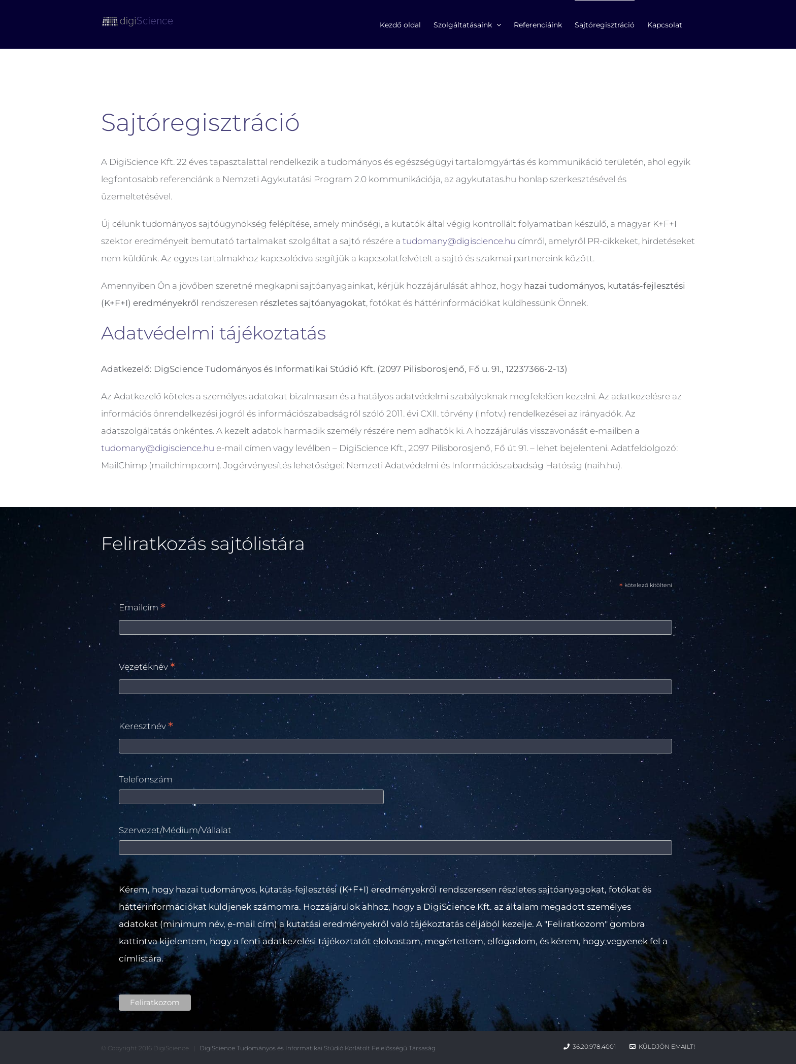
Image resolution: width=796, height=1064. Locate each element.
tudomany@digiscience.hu (459, 241)
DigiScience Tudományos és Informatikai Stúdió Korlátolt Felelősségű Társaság (318, 1048)
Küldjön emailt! (662, 1046)
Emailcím (142, 608)
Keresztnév (146, 727)
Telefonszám (146, 779)
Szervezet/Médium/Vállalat (175, 830)
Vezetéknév (147, 667)
